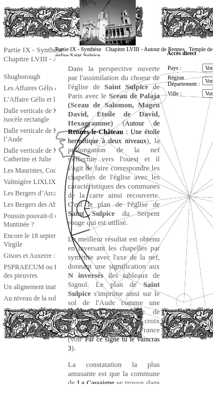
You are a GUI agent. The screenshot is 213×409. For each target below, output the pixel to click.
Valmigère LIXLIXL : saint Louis (49, 182)
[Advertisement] (59, 365)
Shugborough (21, 77)
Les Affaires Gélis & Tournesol (46, 88)
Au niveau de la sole (31, 298)
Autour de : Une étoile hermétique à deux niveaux (114, 132)
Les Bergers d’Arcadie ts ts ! (42, 193)
